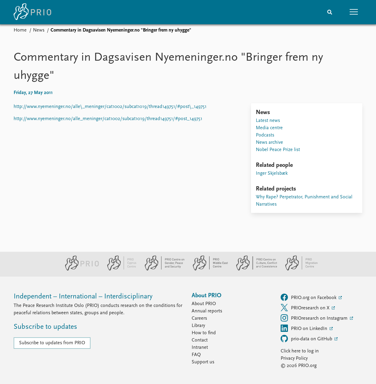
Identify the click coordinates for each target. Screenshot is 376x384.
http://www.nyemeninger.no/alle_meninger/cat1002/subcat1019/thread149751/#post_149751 (108, 118)
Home (20, 30)
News (39, 30)
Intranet (200, 347)
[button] (354, 12)
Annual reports (207, 311)
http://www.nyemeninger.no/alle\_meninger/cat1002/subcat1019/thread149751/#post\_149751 (110, 106)
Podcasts (265, 135)
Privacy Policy (294, 358)
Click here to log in (300, 351)
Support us (203, 362)
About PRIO (204, 303)
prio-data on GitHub (307, 338)
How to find (204, 333)
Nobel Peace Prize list (278, 149)
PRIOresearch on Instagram (315, 318)
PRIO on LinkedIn (304, 328)
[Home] (32, 12)
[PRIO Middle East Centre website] (207, 269)
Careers (199, 318)
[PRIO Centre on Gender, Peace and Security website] (162, 269)
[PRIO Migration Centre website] (298, 269)
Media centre (269, 128)
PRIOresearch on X (306, 307)
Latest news (268, 120)
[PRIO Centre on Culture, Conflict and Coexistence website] (254, 269)
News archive (269, 142)
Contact (200, 340)
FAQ (196, 354)
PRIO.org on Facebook (309, 297)
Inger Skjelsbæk (272, 173)
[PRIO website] (79, 269)
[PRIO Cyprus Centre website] (119, 269)
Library (198, 325)
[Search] (330, 12)
